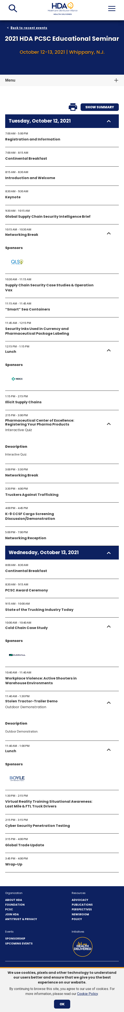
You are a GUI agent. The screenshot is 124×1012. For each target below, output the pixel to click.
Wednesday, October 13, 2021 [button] (44, 552)
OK (62, 1004)
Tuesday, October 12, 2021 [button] (40, 121)
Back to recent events (29, 28)
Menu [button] (10, 80)
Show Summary (99, 107)
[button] (13, 8)
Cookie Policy (87, 994)
